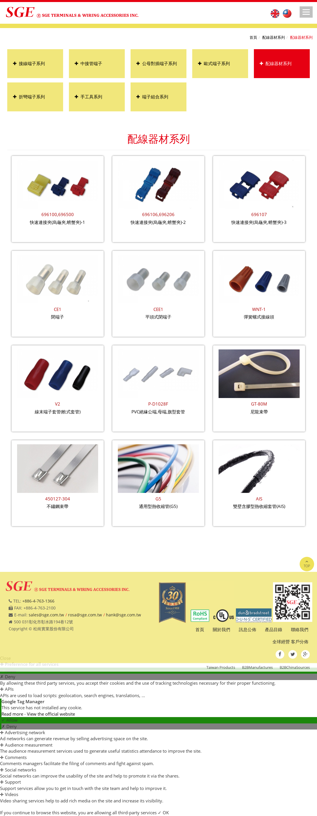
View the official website (51, 714)
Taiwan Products (220, 699)
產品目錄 (273, 661)
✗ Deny (9, 726)
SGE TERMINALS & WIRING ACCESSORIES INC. (90, 15)
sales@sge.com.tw (46, 646)
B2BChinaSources (295, 699)
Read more (12, 714)
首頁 (253, 37)
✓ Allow (9, 720)
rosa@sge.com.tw (85, 646)
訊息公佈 (247, 661)
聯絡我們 (299, 661)
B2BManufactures (257, 699)
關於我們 (221, 661)
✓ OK (163, 812)
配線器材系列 (273, 37)
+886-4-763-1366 (38, 633)
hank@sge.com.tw (123, 646)
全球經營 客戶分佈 (290, 673)
